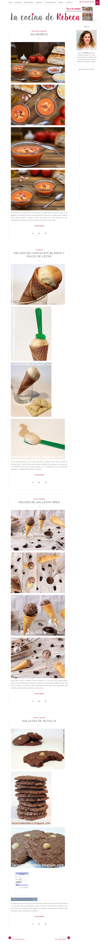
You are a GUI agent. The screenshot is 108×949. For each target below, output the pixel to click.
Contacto (69, 2)
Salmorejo (39, 34)
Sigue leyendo (39, 226)
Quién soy (39, 2)
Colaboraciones (50, 2)
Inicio (10, 2)
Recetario (18, 2)
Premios (60, 2)
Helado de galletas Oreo (39, 502)
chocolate (39, 249)
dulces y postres (39, 717)
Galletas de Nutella (39, 721)
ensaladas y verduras (39, 31)
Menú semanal (28, 2)
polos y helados (39, 499)
